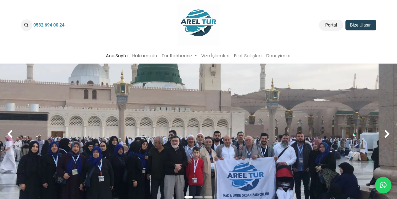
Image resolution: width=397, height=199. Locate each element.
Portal (331, 25)
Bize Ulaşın (361, 25)
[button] (26, 25)
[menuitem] (117, 55)
